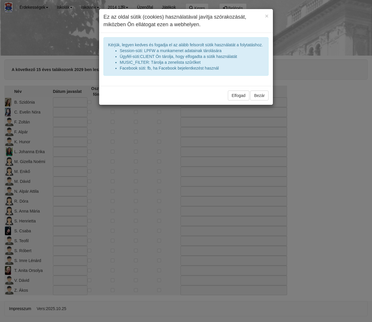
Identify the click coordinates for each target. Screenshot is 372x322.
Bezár (259, 95)
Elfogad (238, 95)
